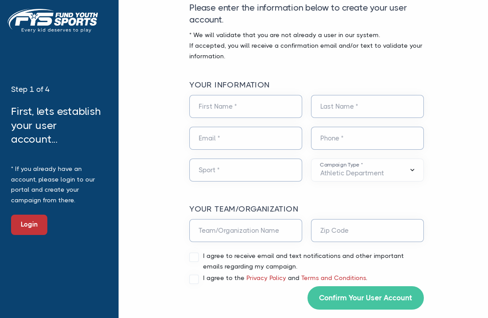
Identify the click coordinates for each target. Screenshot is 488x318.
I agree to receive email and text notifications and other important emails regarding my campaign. (303, 261)
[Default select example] (367, 170)
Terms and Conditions (333, 277)
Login (29, 224)
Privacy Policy (266, 277)
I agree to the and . (285, 277)
